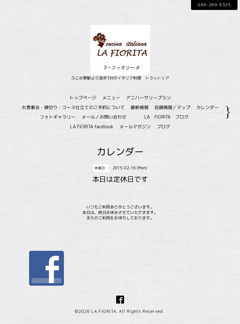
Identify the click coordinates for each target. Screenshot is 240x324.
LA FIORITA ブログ (173, 117)
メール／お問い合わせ (104, 117)
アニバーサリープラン (148, 98)
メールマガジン (135, 127)
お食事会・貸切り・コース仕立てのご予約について (73, 107)
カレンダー (207, 107)
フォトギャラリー (58, 117)
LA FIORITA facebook (91, 127)
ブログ (163, 127)
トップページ (82, 98)
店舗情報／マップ (172, 107)
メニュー (111, 98)
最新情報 (139, 107)
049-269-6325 (214, 4)
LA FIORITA (103, 311)
